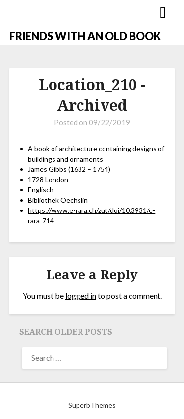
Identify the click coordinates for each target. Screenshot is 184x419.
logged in (80, 295)
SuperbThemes (92, 405)
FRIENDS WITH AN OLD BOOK (85, 36)
